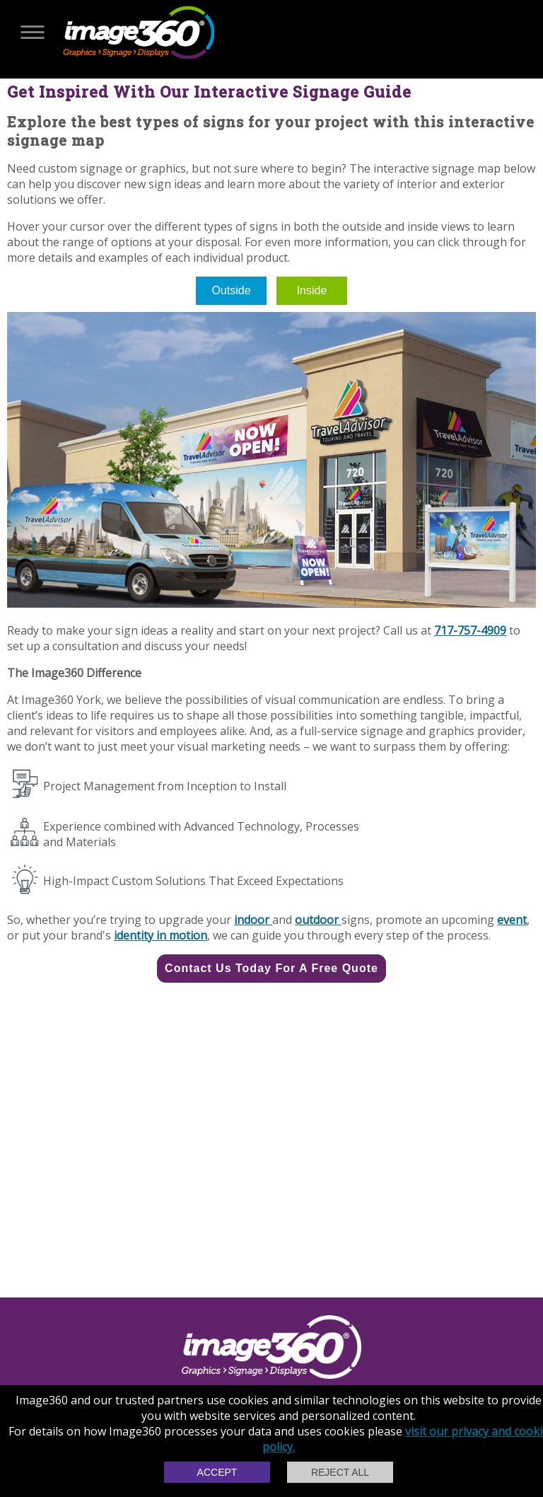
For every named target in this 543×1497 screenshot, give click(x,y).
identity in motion (160, 935)
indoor (253, 919)
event (512, 919)
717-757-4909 (470, 630)
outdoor (318, 919)
